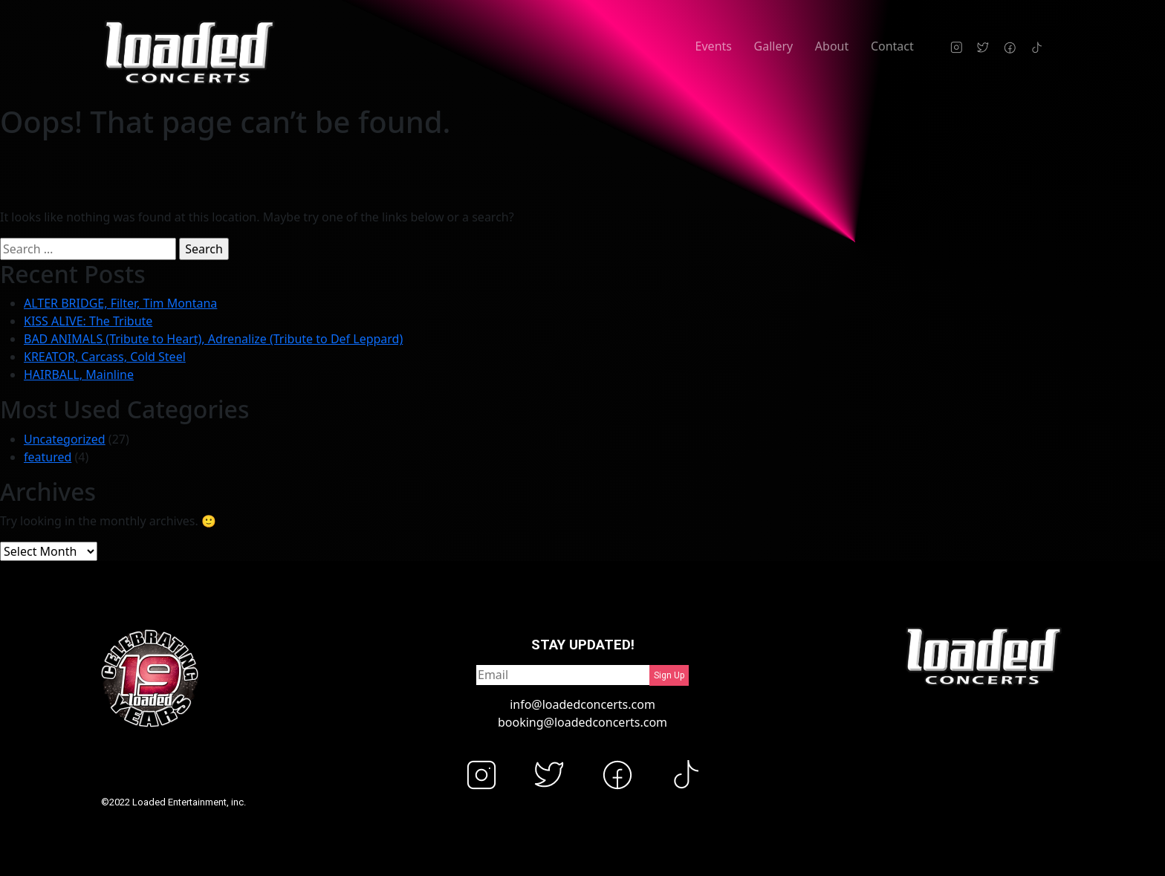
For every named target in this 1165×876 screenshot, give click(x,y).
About (831, 46)
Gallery (774, 46)
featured (47, 457)
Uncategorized (65, 439)
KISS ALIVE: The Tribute (88, 321)
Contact (892, 46)
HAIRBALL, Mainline (79, 374)
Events (713, 46)
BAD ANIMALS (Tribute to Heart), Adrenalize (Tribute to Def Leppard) (213, 339)
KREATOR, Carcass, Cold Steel (105, 356)
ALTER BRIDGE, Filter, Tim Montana (120, 303)
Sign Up (669, 675)
